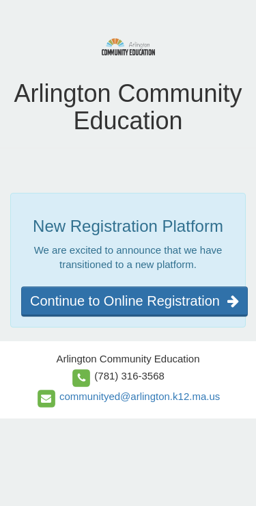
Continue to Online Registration (134, 300)
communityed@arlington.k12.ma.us (139, 396)
